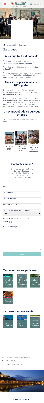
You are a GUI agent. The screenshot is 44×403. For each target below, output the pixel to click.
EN (41, 4)
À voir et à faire (12, 45)
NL (34, 4)
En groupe (22, 45)
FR (31, 4)
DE (38, 4)
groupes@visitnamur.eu (22, 177)
